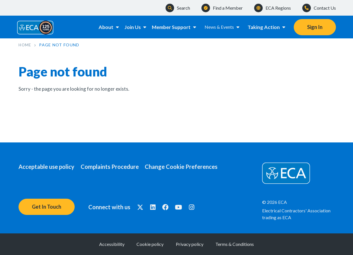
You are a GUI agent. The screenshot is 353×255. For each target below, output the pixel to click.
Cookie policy (144, 244)
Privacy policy (195, 244)
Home (25, 44)
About (103, 27)
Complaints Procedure (115, 166)
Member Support (174, 27)
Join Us (133, 27)
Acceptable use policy (46, 166)
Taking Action (266, 27)
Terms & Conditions (251, 244)
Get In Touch (46, 207)
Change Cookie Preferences (191, 166)
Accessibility (96, 244)
